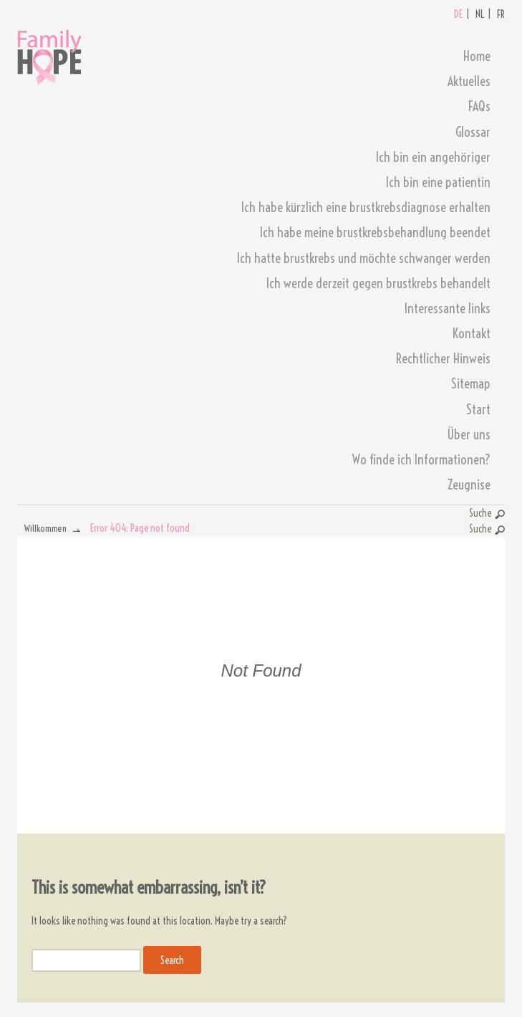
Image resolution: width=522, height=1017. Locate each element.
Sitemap (470, 384)
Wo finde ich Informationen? (421, 460)
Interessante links (447, 308)
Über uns (468, 434)
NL (479, 14)
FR (501, 14)
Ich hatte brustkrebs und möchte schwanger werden (363, 258)
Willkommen (45, 528)
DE (458, 14)
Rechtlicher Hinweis (443, 358)
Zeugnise (469, 485)
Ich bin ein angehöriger (433, 157)
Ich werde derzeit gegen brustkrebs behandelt (378, 283)
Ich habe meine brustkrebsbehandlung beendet (375, 232)
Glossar (472, 132)
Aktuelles (469, 81)
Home (476, 56)
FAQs (479, 106)
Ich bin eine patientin (438, 182)
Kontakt (471, 333)
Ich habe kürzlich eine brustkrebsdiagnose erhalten (365, 207)
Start (478, 409)
